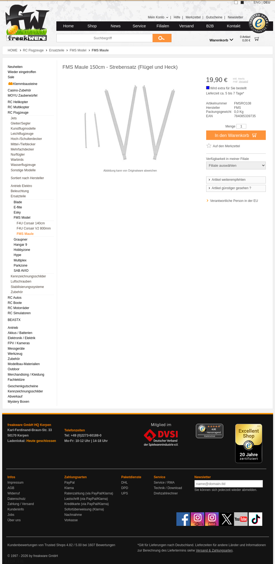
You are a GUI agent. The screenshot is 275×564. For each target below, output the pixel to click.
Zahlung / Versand (21, 504)
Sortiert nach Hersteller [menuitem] (27, 178)
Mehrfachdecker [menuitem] (22, 149)
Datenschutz (17, 499)
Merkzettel (193, 17)
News (116, 26)
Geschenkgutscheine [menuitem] (23, 386)
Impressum (16, 482)
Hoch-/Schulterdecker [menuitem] (26, 139)
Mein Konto (158, 17)
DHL (124, 482)
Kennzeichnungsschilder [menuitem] (28, 276)
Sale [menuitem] (11, 77)
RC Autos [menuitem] (15, 298)
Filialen (163, 26)
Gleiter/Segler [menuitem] (21, 123)
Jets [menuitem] (14, 118)
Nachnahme (73, 515)
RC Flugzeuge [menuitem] (18, 112)
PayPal (69, 482)
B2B (210, 26)
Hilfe (177, 17)
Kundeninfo (16, 509)
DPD (124, 488)
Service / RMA (164, 482)
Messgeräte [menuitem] (16, 348)
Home (68, 26)
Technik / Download (168, 488)
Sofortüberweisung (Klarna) (84, 509)
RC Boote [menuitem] (15, 303)
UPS (124, 493)
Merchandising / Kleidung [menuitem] (26, 374)
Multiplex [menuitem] (20, 260)
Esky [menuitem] (17, 212)
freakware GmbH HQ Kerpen (29, 425)
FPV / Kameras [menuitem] (19, 343)
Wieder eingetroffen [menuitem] (22, 72)
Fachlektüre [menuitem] (16, 380)
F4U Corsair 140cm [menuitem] (31, 223)
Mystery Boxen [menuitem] (18, 402)
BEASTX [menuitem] (14, 320)
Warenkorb (221, 40)
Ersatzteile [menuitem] (18, 196)
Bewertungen (105, 545)
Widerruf (14, 493)
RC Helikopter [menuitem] (18, 102)
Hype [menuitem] (17, 255)
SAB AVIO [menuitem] (21, 271)
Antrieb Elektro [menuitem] (21, 186)
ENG (257, 2)
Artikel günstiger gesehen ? (229, 188)
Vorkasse (71, 520)
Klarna (69, 488)
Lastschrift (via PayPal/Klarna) (86, 499)
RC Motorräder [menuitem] (18, 308)
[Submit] (162, 38)
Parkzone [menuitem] (21, 265)
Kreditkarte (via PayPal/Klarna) (86, 504)
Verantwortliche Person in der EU (234, 201)
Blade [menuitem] (18, 202)
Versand (186, 26)
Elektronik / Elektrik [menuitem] (21, 338)
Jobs (11, 515)
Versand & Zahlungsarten (214, 550)
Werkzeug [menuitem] (15, 354)
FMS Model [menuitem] (22, 217)
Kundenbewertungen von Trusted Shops (37, 545)
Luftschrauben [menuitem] (21, 281)
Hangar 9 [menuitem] (20, 245)
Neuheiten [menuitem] (15, 67)
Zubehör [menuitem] (17, 292)
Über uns (14, 520)
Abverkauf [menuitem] (15, 396)
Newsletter (235, 17)
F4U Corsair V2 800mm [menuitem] (34, 228)
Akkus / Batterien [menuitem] (20, 333)
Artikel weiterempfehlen (227, 180)
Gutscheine (214, 17)
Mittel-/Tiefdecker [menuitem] (23, 144)
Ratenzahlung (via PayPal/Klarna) (88, 493)
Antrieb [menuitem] (13, 328)
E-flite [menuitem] (18, 207)
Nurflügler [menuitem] (18, 154)
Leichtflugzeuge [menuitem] (22, 134)
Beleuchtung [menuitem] (20, 191)
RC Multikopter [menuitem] (18, 107)
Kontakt (233, 26)
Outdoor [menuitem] (14, 369)
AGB (11, 488)
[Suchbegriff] (104, 38)
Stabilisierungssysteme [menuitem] (27, 287)
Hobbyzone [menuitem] (22, 250)
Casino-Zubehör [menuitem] (19, 90)
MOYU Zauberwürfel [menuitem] (22, 95)
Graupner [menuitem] (21, 239)
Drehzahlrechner (166, 493)
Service (139, 26)
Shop (92, 26)
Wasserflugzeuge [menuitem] (23, 165)
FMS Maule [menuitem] (25, 234)
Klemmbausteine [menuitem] (22, 83)
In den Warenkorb (236, 135)
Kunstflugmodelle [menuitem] (23, 128)
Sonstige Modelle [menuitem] (23, 170)
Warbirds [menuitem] (17, 160)
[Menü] (220, 427)
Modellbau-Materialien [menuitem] (24, 364)
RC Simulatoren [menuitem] (19, 313)
